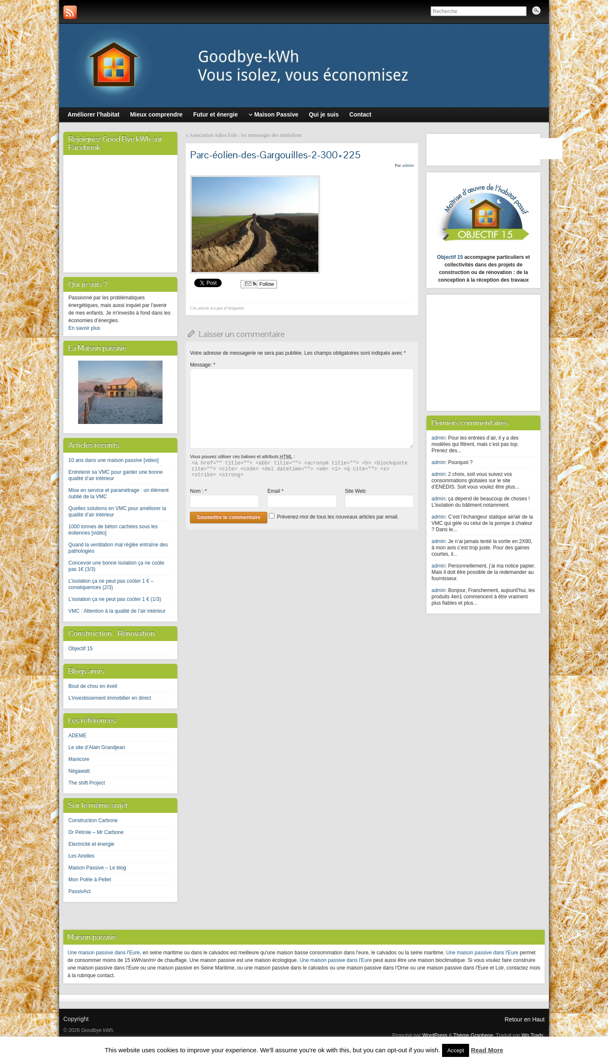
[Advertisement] (484, 352)
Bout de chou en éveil (92, 686)
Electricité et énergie (91, 844)
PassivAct (79, 891)
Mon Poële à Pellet (89, 880)
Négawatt (79, 771)
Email (275, 491)
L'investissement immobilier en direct (109, 698)
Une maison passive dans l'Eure (104, 953)
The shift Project (86, 783)
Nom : (198, 491)
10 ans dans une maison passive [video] (113, 460)
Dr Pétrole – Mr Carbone (96, 832)
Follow (259, 284)
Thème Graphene (473, 1035)
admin (408, 165)
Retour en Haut (525, 1019)
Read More (487, 1050)
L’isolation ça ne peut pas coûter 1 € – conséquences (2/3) (110, 584)
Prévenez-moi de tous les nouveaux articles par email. (338, 517)
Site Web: (356, 491)
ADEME (77, 736)
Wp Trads (532, 1035)
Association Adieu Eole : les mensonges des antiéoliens (245, 135)
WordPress (434, 1035)
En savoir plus (84, 328)
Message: (202, 365)
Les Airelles (81, 856)
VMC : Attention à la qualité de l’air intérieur (117, 611)
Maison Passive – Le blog (97, 868)
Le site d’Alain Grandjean (96, 747)
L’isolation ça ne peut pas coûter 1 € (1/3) (114, 599)
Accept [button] (455, 1050)
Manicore (78, 759)
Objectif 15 (80, 649)
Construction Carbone (93, 820)
